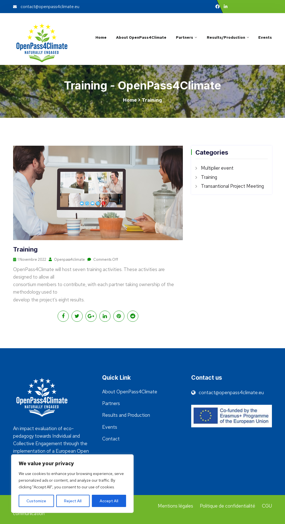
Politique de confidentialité (227, 506)
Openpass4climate (67, 259)
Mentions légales (175, 506)
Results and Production (126, 415)
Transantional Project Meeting (232, 186)
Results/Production (225, 37)
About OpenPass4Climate (141, 37)
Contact (111, 439)
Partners (184, 37)
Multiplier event (217, 168)
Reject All (73, 500)
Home (101, 37)
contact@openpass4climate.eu (46, 6)
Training (209, 177)
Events (265, 37)
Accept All (109, 500)
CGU (267, 506)
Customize (36, 500)
